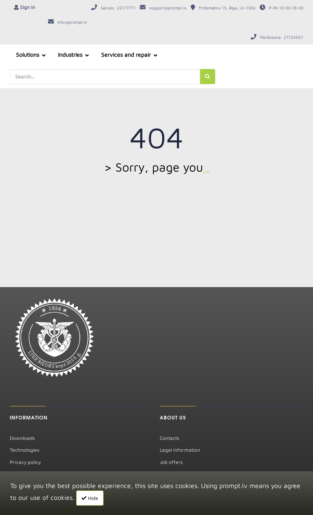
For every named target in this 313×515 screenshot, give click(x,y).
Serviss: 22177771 (118, 7)
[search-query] (105, 76)
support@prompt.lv (168, 7)
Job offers (171, 462)
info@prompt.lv (72, 22)
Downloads (22, 438)
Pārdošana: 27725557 (281, 37)
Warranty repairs (29, 474)
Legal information (180, 450)
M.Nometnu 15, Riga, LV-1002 (227, 7)
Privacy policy (25, 462)
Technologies (24, 450)
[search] (207, 76)
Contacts (169, 438)
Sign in (27, 7)
